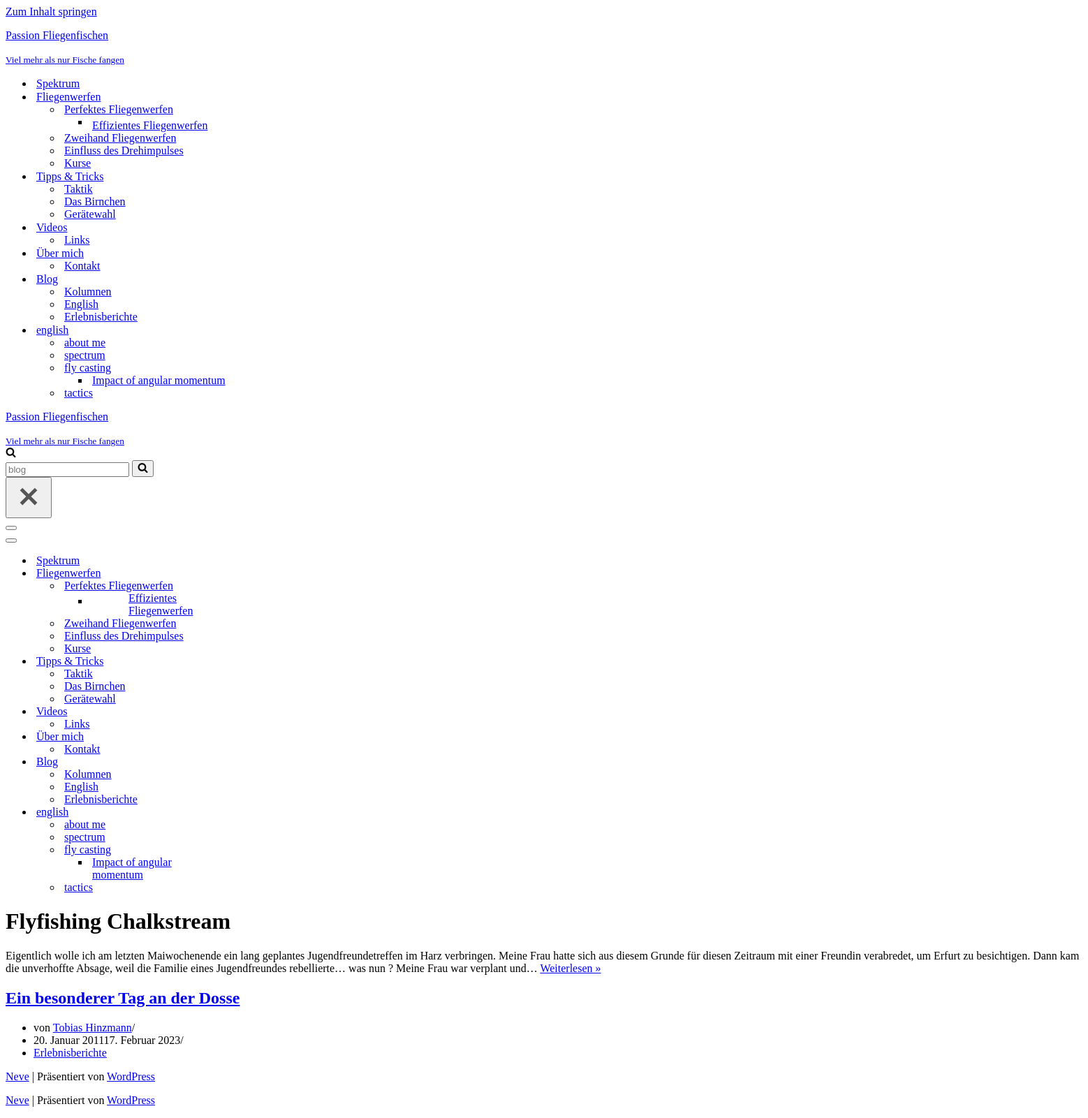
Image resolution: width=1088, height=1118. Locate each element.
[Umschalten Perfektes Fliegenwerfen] (250, 586)
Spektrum (58, 83)
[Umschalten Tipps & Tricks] (250, 662)
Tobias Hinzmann (92, 1028)
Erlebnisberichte (101, 317)
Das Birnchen (95, 201)
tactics (78, 393)
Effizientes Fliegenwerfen (149, 125)
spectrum (84, 355)
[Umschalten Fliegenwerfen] (250, 574)
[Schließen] (29, 497)
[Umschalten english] (250, 812)
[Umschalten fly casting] (250, 850)
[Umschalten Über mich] (250, 737)
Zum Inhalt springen (51, 11)
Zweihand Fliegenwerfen (120, 138)
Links (76, 240)
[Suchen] (11, 453)
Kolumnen (88, 291)
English (81, 304)
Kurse (77, 163)
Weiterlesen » (570, 968)
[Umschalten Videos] (250, 712)
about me (84, 342)
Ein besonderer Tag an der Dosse (123, 998)
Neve (17, 1076)
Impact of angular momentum (159, 380)
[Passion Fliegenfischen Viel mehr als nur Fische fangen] (544, 47)
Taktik (78, 189)
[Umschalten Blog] (250, 762)
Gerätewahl (90, 214)
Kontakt (82, 266)
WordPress (131, 1076)
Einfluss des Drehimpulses (124, 150)
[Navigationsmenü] (11, 528)
